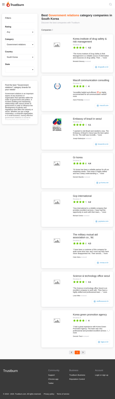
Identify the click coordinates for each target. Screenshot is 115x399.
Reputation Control (77, 379)
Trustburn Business (77, 375)
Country (9, 52)
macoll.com (102, 105)
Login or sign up (101, 375)
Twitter (51, 383)
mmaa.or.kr (102, 262)
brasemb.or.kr (101, 144)
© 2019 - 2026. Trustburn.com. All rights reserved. (22, 394)
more (105, 58)
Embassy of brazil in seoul (87, 118)
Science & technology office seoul (91, 276)
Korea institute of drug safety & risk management (90, 40)
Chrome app (53, 379)
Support (51, 375)
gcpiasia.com (101, 221)
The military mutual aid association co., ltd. (85, 236)
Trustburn (10, 371)
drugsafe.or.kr (102, 67)
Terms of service (63, 394)
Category (9, 39)
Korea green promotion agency (90, 314)
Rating (8, 27)
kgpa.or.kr (103, 342)
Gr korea (78, 157)
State (7, 64)
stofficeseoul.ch (100, 301)
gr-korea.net (102, 182)
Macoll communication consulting (91, 80)
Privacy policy (49, 394)
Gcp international (82, 196)
